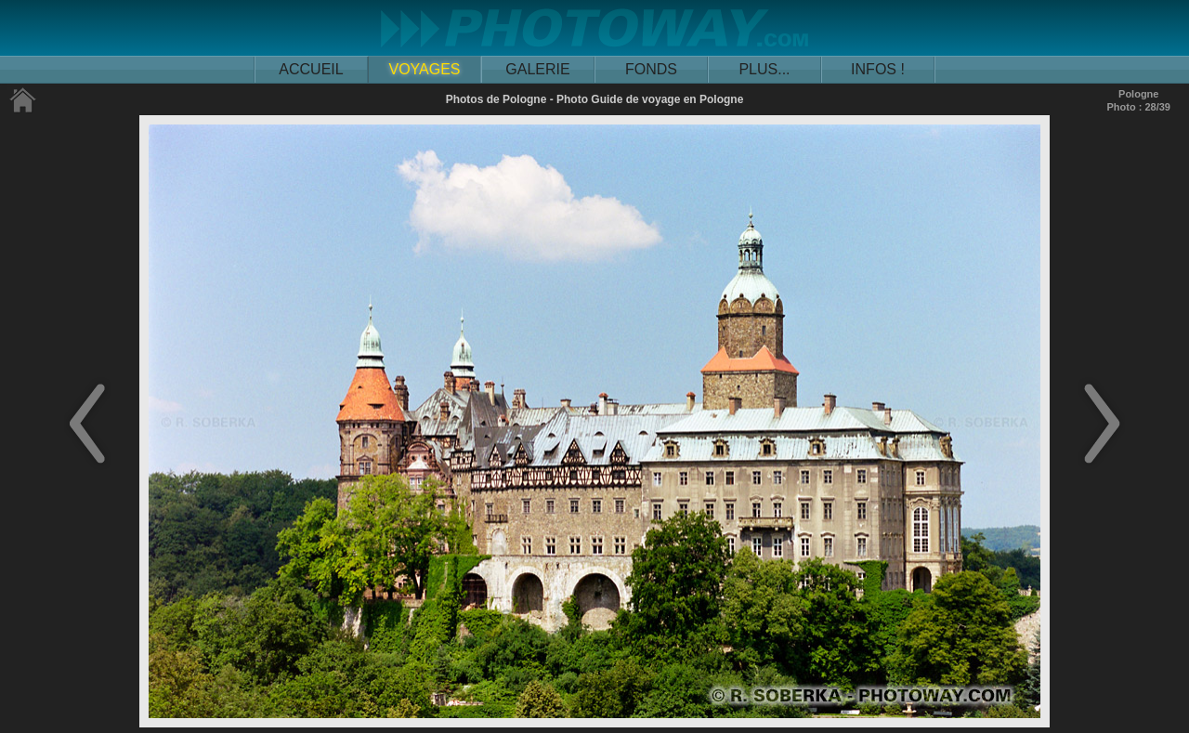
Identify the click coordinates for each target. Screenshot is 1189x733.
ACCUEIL (311, 69)
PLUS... (764, 69)
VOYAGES (424, 69)
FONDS (651, 69)
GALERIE (537, 69)
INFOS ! (878, 69)
